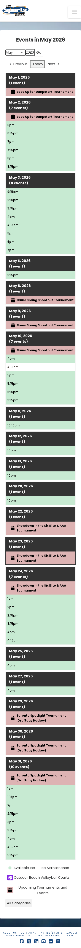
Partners (52, 935)
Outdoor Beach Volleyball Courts (38, 877)
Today (38, 64)
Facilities (35, 935)
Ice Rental (28, 932)
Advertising (15, 935)
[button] (74, 12)
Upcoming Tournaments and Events (37, 890)
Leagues (71, 932)
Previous (17, 64)
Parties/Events (51, 932)
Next (54, 64)
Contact (69, 935)
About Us (10, 932)
